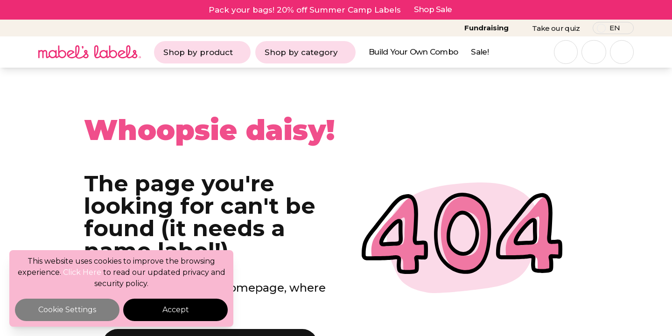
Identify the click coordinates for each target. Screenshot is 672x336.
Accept (175, 309)
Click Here (82, 272)
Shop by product (202, 52)
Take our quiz (556, 28)
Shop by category (305, 52)
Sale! (480, 51)
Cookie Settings (67, 309)
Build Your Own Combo (413, 51)
